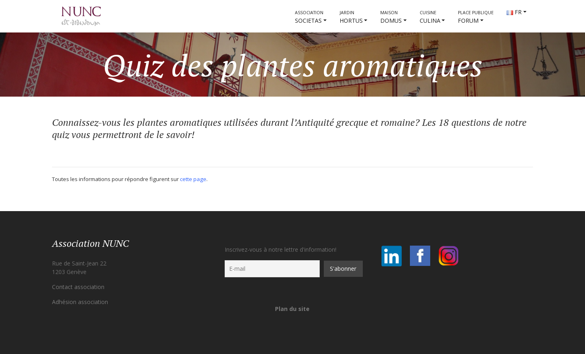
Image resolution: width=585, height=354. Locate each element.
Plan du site (292, 309)
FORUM (476, 17)
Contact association (78, 287)
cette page (193, 179)
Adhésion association (80, 302)
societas (309, 17)
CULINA (430, 17)
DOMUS (391, 17)
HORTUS (351, 17)
